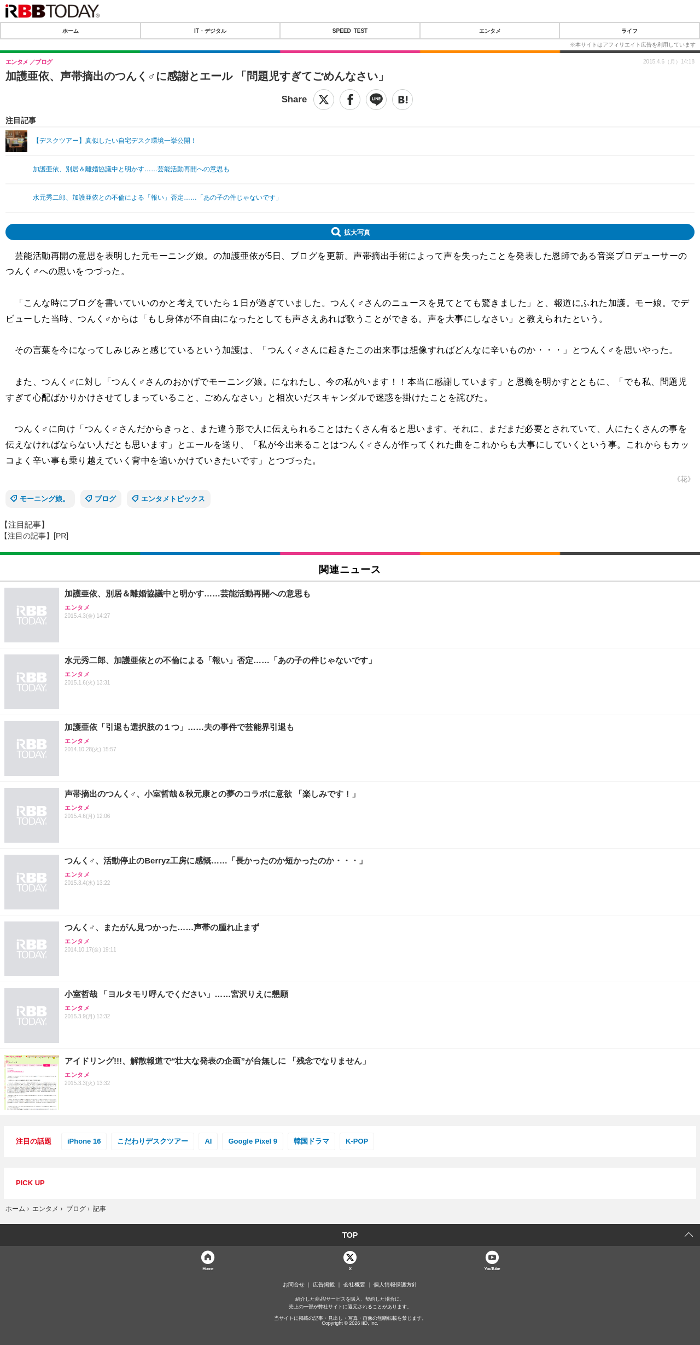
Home (207, 1268)
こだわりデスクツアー (152, 1141)
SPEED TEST (350, 30)
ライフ (629, 30)
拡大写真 (357, 232)
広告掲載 (324, 1285)
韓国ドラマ (311, 1141)
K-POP (357, 1141)
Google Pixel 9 (252, 1141)
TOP (350, 1235)
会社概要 (354, 1285)
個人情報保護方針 (395, 1285)
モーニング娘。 (44, 499)
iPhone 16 (84, 1141)
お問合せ (294, 1285)
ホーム (70, 30)
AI (208, 1141)
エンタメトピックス (173, 499)
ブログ (105, 499)
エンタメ (490, 30)
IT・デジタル (210, 30)
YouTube (492, 1268)
